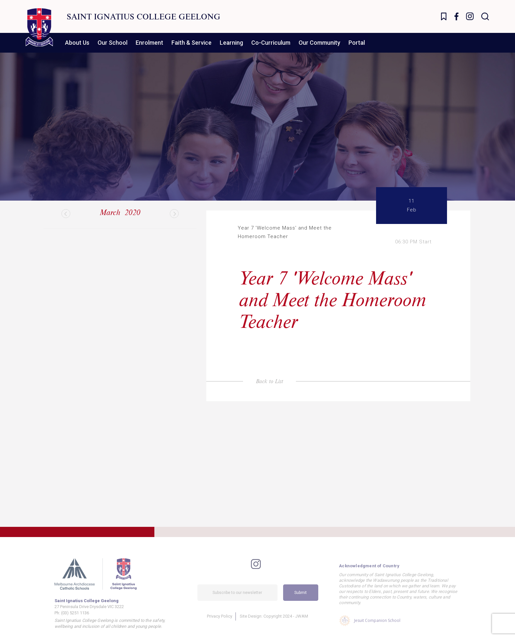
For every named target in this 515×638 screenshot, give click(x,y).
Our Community (319, 42)
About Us (77, 42)
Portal (356, 42)
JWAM (301, 622)
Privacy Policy (219, 622)
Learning (231, 42)
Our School (112, 42)
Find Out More (138, 496)
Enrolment (149, 42)
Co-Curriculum (270, 42)
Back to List (269, 381)
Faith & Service (191, 42)
